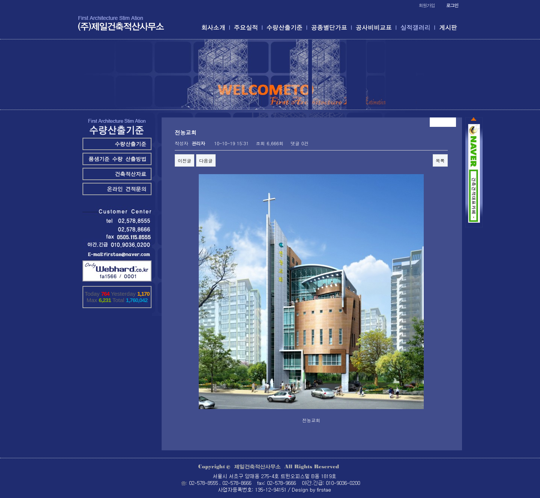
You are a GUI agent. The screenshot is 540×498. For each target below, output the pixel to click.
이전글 (184, 160)
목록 (440, 160)
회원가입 (426, 5)
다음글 (206, 160)
